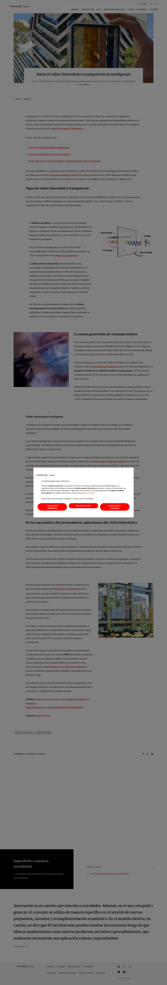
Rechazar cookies (83, 506)
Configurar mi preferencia (52, 507)
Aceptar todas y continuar (114, 507)
